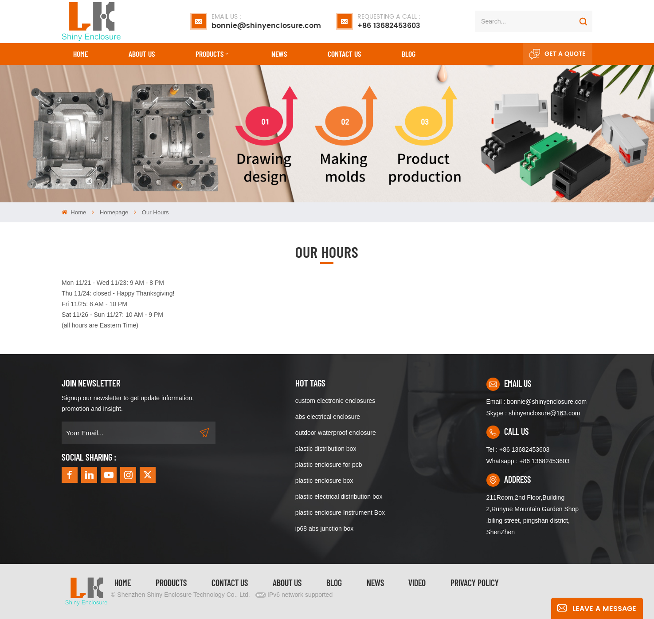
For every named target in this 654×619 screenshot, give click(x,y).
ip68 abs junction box (324, 528)
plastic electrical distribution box (339, 496)
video (417, 582)
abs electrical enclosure (327, 416)
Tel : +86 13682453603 (518, 449)
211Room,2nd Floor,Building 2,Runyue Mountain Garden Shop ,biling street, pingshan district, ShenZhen (532, 515)
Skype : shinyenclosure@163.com (533, 413)
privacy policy (474, 582)
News (279, 54)
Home (80, 54)
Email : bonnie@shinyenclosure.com (536, 401)
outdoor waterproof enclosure (335, 432)
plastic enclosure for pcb (328, 464)
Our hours (155, 212)
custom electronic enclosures (335, 400)
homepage (114, 212)
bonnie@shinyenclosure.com (266, 21)
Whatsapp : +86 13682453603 (528, 461)
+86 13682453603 (388, 21)
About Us (142, 54)
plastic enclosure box (324, 480)
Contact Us (229, 582)
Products (209, 54)
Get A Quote (557, 54)
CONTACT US (344, 54)
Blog (408, 54)
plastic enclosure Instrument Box (340, 512)
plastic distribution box (325, 448)
